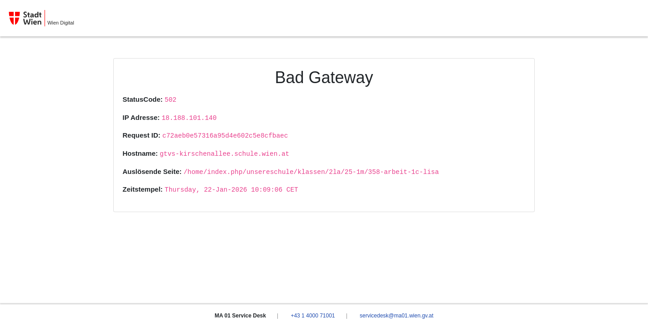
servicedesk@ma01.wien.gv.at (396, 315)
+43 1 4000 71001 (313, 315)
